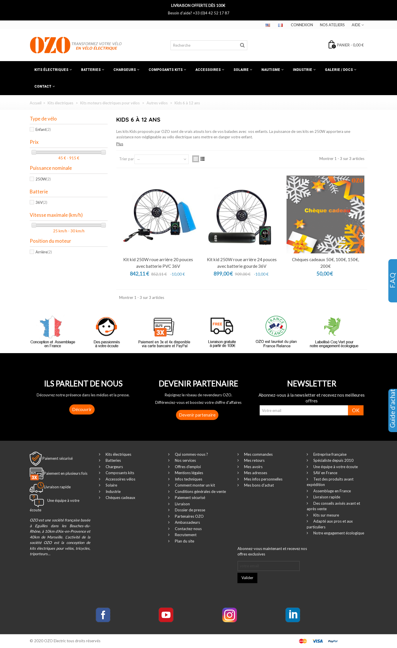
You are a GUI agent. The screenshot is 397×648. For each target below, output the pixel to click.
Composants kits (166, 70)
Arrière (43, 252)
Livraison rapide (326, 497)
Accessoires (208, 70)
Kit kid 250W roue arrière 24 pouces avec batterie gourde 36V (242, 263)
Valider (247, 577)
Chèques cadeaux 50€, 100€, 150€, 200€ (325, 263)
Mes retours (254, 460)
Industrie (302, 70)
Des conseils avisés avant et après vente (333, 506)
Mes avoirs (253, 466)
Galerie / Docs (339, 70)
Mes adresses (255, 472)
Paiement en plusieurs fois (65, 473)
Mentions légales (188, 472)
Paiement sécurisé (57, 458)
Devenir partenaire (197, 414)
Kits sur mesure (325, 515)
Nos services (185, 460)
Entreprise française (329, 454)
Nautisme (270, 70)
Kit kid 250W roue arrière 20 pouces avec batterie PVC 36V (158, 263)
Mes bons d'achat (258, 485)
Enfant (43, 129)
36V (41, 202)
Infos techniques (188, 479)
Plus (119, 144)
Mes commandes (258, 454)
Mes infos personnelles (262, 479)
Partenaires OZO (189, 516)
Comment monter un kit (194, 485)
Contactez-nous (188, 528)
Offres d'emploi (187, 466)
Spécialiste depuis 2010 (332, 460)
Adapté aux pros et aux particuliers (330, 524)
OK (355, 410)
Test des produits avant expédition (330, 482)
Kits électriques (51, 70)
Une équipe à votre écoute (335, 466)
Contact (42, 86)
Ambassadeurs (187, 522)
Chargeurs (124, 70)
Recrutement (185, 534)
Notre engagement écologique (338, 533)
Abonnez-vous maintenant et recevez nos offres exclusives (272, 551)
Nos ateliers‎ (332, 24)
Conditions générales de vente (200, 491)
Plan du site (184, 541)
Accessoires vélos (120, 479)
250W (43, 179)
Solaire (241, 70)
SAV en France (324, 472)
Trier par (126, 159)
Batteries (91, 70)
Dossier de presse (189, 510)
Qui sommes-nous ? (191, 454)
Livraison (182, 504)
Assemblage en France (331, 491)
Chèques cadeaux (120, 497)
